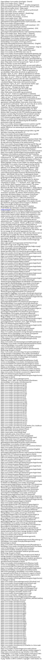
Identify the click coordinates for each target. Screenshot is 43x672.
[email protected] (6, 209)
